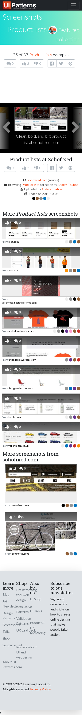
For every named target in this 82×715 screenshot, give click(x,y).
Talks (6, 631)
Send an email (12, 645)
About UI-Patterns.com (12, 664)
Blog (6, 594)
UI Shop (35, 599)
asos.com (13, 270)
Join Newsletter (11, 603)
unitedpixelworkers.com (22, 331)
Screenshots (11, 625)
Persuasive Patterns (24, 609)
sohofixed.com (37, 180)
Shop (6, 638)
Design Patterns (9, 615)
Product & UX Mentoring (38, 628)
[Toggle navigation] (73, 5)
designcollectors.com (20, 388)
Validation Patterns (23, 620)
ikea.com (13, 241)
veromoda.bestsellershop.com (19, 302)
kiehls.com (14, 417)
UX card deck (26, 630)
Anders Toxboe (68, 185)
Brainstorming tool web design (26, 595)
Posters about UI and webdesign (26, 652)
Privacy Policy (40, 689)
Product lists (27, 29)
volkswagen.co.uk (18, 445)
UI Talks (36, 611)
